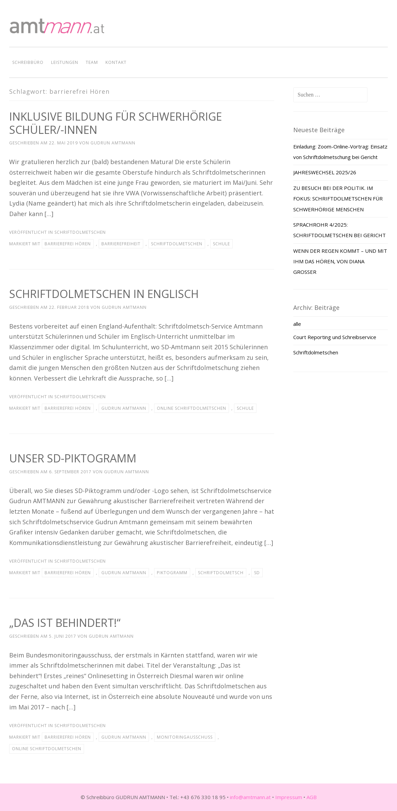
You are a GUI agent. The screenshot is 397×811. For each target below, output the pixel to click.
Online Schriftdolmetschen (191, 408)
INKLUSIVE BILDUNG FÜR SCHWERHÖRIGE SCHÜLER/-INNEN (115, 123)
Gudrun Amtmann (112, 143)
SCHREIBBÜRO (28, 62)
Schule (221, 244)
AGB (312, 797)
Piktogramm (172, 573)
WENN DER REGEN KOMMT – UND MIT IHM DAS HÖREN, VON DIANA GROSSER (340, 261)
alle (297, 323)
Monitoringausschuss (185, 737)
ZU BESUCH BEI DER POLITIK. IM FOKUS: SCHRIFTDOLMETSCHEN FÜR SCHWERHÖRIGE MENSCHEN (338, 198)
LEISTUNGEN (64, 62)
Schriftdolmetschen (80, 232)
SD (257, 573)
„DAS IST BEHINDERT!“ (64, 622)
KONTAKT (116, 62)
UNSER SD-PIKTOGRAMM (73, 458)
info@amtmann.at (250, 797)
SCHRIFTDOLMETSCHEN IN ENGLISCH (104, 293)
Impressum (288, 797)
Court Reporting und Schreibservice (334, 337)
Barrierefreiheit (120, 244)
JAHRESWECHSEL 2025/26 (324, 172)
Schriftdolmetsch (221, 573)
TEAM (92, 62)
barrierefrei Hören (68, 244)
